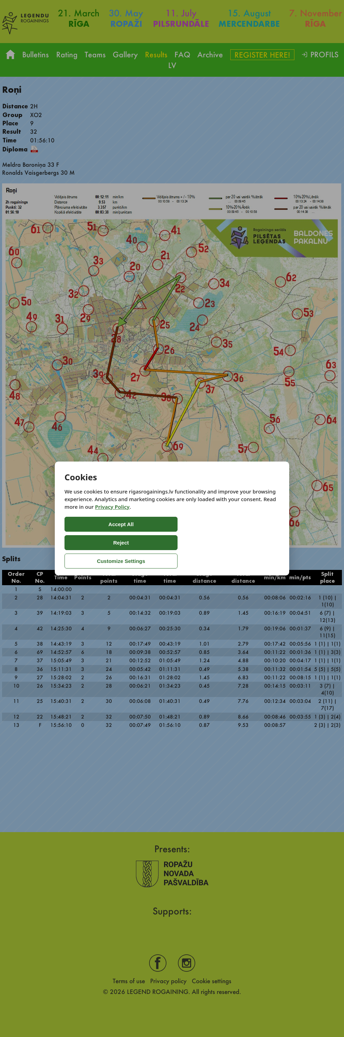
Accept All (92, 543)
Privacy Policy (112, 525)
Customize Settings (214, 543)
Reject (151, 543)
